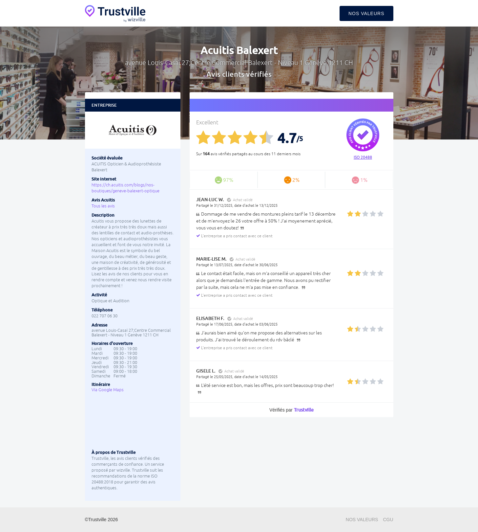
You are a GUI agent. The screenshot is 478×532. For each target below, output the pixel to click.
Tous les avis (103, 205)
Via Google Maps (108, 389)
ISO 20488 (363, 157)
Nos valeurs (366, 13)
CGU (388, 519)
